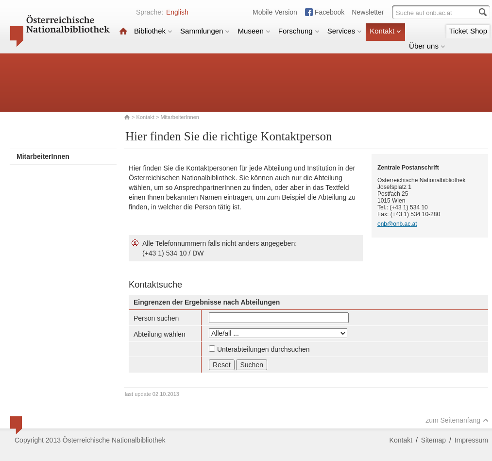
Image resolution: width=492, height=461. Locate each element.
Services (344, 31)
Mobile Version (275, 12)
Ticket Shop (468, 31)
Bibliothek (153, 31)
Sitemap (433, 440)
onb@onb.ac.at (397, 224)
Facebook (329, 12)
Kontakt (385, 31)
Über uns (427, 46)
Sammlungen (205, 31)
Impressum (471, 440)
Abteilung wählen (160, 334)
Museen (254, 31)
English (177, 12)
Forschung (299, 31)
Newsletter (368, 12)
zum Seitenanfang (457, 420)
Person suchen (156, 318)
